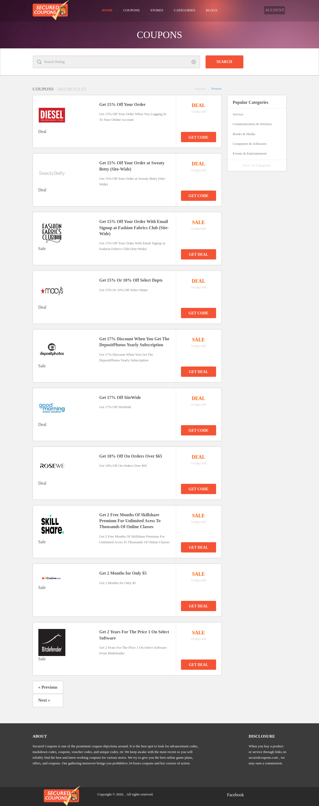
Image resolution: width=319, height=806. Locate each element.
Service (238, 114)
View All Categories (257, 165)
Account (271, 10)
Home (107, 10)
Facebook (235, 794)
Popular (199, 88)
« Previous (48, 687)
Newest (216, 88)
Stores (156, 10)
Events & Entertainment (250, 153)
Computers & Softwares (250, 144)
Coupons (131, 10)
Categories (184, 10)
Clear (194, 62)
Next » (44, 700)
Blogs (211, 10)
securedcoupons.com (263, 757)
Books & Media (244, 134)
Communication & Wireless (252, 124)
